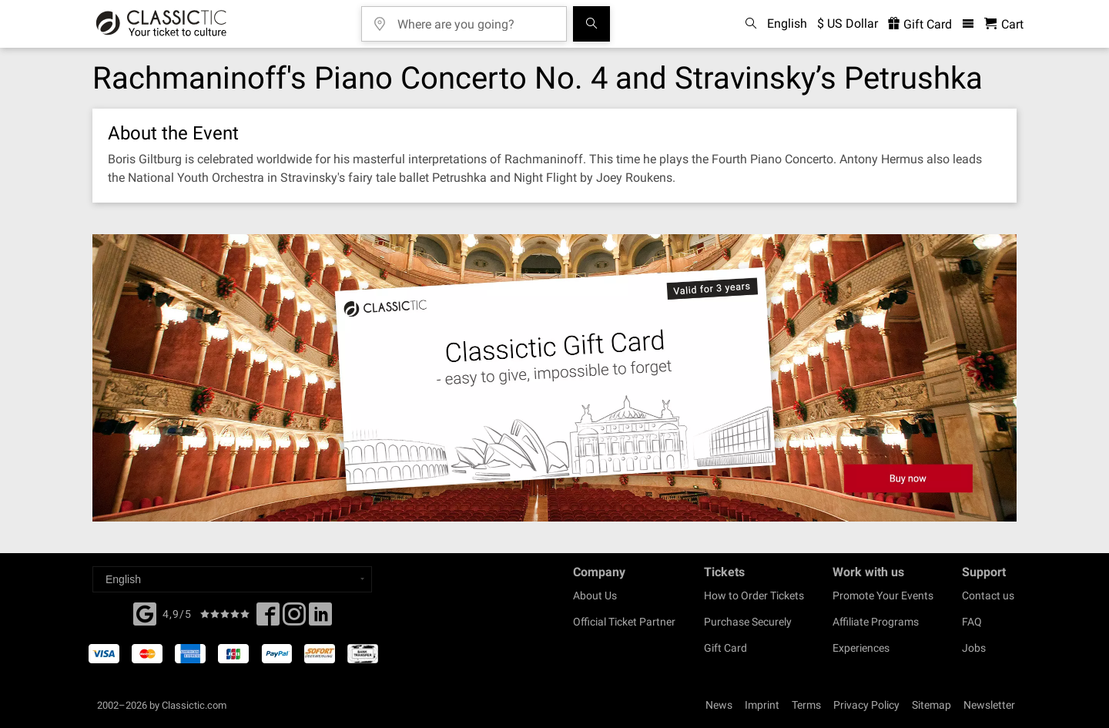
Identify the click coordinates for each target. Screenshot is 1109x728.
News (718, 705)
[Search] (591, 24)
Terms (806, 705)
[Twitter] (294, 618)
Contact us (988, 595)
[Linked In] (320, 618)
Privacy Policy (866, 705)
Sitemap (931, 705)
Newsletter (989, 705)
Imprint (762, 705)
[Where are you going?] (475, 19)
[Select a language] (232, 579)
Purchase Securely (748, 622)
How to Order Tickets (754, 595)
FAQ (972, 622)
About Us (595, 595)
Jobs (974, 648)
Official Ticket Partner (624, 622)
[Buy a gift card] (554, 378)
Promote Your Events (883, 595)
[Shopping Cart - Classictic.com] (1004, 24)
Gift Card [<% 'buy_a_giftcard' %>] (920, 24)
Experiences (861, 648)
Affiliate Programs (876, 622)
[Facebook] (144, 612)
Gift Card (725, 648)
